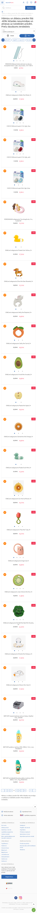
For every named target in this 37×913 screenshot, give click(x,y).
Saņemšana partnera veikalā (27, 836)
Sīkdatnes (22, 849)
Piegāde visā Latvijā (25, 827)
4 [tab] (23, 60)
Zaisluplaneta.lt (5, 856)
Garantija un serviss (6, 829)
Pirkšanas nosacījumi (25, 832)
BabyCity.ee (4, 852)
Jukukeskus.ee (5, 854)
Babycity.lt (4, 850)
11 (31, 790)
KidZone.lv (4, 845)
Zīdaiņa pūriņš (4, 827)
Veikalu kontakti (5, 834)
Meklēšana (30, 8)
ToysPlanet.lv (4, 843)
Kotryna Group (5, 848)
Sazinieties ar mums (25, 834)
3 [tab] (22, 340)
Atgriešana (22, 829)
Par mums (3, 825)
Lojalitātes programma (7, 832)
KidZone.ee (4, 859)
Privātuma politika (24, 843)
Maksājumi (22, 825)
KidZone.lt (4, 861)
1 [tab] (13, 60)
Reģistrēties (9, 877)
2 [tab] (21, 91)
